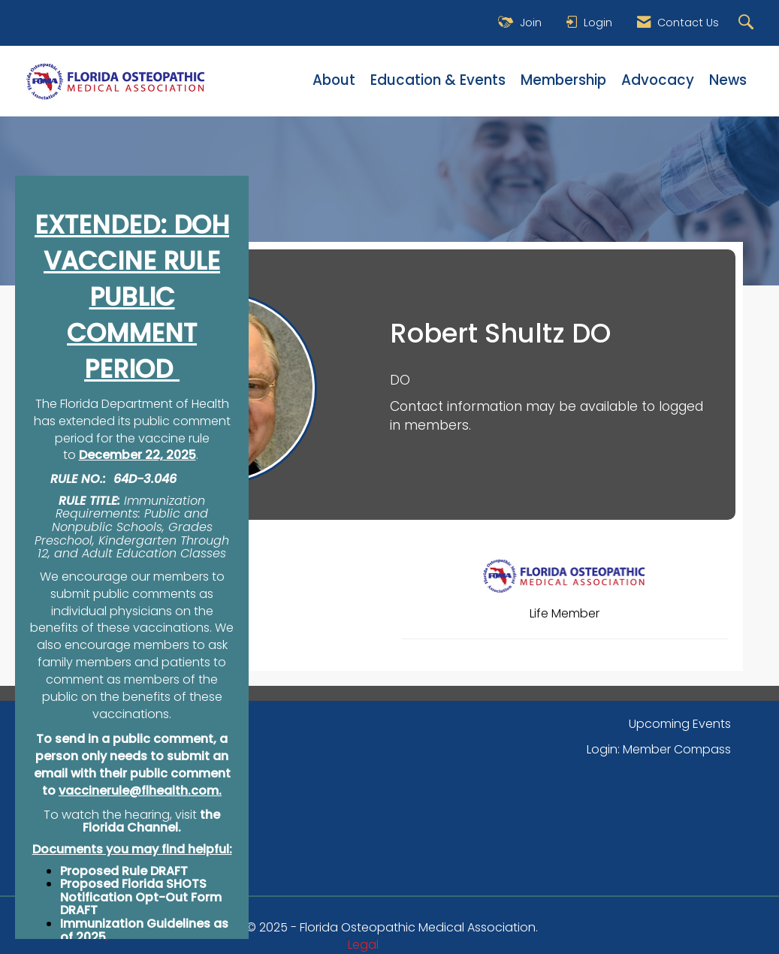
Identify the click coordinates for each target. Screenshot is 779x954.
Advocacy (657, 80)
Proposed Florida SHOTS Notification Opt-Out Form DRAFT (141, 897)
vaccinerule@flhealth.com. (140, 790)
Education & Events (438, 80)
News (728, 80)
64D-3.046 (145, 479)
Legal (363, 944)
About (334, 80)
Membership (563, 80)
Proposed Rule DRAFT (124, 871)
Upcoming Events (680, 723)
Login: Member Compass (659, 749)
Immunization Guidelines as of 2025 (144, 930)
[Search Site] (747, 23)
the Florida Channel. (151, 821)
